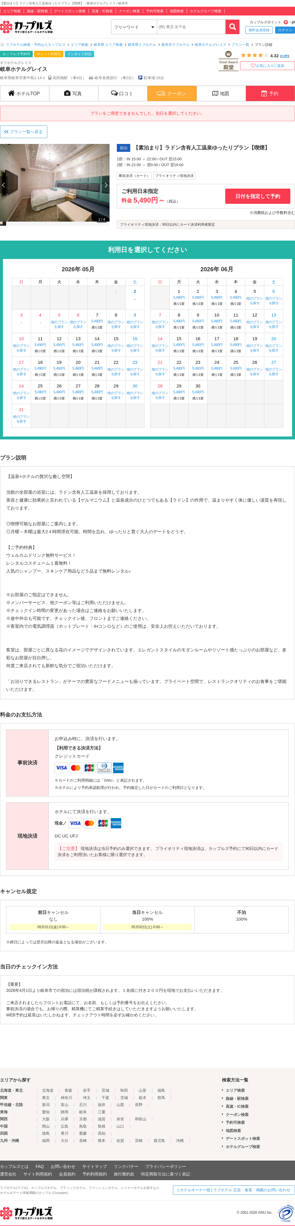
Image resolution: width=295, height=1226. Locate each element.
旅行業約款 (124, 1174)
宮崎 (139, 1140)
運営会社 (8, 1174)
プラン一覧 (240, 45)
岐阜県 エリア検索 (108, 45)
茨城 (124, 1097)
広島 (64, 1126)
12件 (284, 56)
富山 (64, 1104)
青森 (68, 1090)
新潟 (46, 1104)
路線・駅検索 (37, 11)
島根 (101, 1126)
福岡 (46, 1140)
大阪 (46, 1119)
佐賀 (120, 1140)
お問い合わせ (63, 1166)
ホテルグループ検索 (205, 11)
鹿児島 (159, 1140)
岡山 (46, 1126)
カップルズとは (14, 1166)
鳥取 (83, 1126)
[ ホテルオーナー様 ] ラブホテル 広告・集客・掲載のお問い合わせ (234, 1190)
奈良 (120, 1119)
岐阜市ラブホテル (176, 45)
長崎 (83, 1140)
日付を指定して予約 (257, 196)
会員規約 (67, 1174)
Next (106, 185)
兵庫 (64, 1119)
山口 (120, 1126)
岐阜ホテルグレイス (210, 45)
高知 (101, 1133)
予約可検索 (155, 11)
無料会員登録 (259, 30)
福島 (161, 1090)
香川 (64, 1133)
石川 (83, 1104)
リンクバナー (126, 1166)
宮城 (105, 1090)
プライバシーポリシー (165, 1166)
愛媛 (83, 1133)
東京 (46, 1097)
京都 (83, 1119)
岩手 (87, 1090)
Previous (4, 185)
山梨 (120, 1104)
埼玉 (87, 1097)
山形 (142, 1090)
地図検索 (177, 11)
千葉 (105, 1097)
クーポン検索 (129, 11)
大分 (64, 1140)
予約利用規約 (94, 1174)
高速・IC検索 (102, 11)
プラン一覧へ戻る (26, 131)
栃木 (142, 1097)
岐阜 (83, 1112)
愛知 (46, 1112)
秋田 (124, 1090)
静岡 (64, 1112)
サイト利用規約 (37, 1174)
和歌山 (140, 1119)
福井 (101, 1104)
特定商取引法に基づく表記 (165, 1174)
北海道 (47, 1090)
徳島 (46, 1133)
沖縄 (180, 1140)
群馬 (161, 1097)
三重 (101, 1112)
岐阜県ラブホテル (142, 45)
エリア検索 (12, 11)
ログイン (285, 30)
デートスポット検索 (70, 11)
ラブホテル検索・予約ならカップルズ (35, 45)
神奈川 (66, 1097)
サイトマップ (94, 1166)
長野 (139, 1104)
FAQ (40, 1166)
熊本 (101, 1140)
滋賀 (101, 1119)
